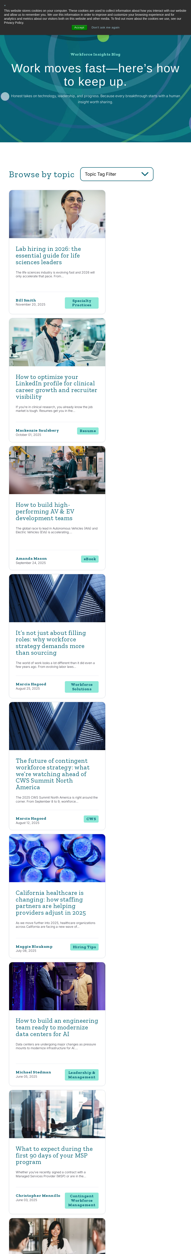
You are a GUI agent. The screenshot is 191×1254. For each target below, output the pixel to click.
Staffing (110, 1159)
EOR (107, 1183)
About (164, 1137)
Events (145, 1181)
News (144, 1159)
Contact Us (39, 1069)
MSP (108, 1191)
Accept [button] (79, 27)
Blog (144, 1151)
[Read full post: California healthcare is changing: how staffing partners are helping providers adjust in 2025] (139, 496)
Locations (165, 1159)
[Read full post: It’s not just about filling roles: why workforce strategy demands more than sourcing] (139, 364)
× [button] (5, 5)
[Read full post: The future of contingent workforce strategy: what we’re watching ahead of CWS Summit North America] (51, 496)
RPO (107, 1175)
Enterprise (111, 1167)
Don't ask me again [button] (105, 27)
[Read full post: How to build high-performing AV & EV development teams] (51, 364)
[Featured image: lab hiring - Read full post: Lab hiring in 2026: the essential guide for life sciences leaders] (51, 237)
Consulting (111, 1151)
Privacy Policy (87, 1240)
